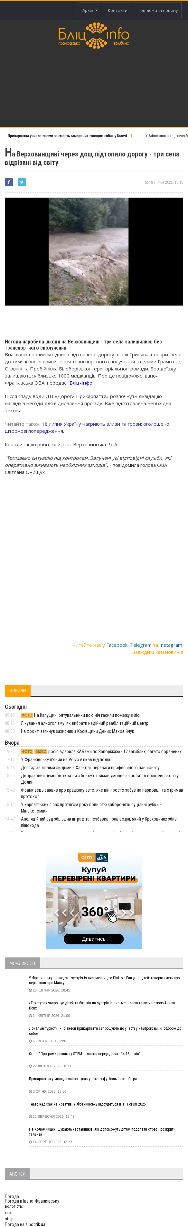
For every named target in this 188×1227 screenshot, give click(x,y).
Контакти (117, 10)
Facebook (116, 645)
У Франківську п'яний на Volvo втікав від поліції (67, 759)
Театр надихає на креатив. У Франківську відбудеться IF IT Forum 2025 (87, 1104)
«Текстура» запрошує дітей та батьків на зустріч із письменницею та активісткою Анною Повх (102, 1005)
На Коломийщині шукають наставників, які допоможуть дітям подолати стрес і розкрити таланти (102, 1132)
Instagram (170, 645)
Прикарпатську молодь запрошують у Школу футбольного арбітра (83, 1079)
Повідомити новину (157, 10)
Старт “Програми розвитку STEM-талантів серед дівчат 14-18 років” (84, 1054)
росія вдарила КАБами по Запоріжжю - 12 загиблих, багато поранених (101, 751)
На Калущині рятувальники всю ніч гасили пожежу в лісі (81, 715)
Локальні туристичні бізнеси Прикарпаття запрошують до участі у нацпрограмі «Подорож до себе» (105, 1031)
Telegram (141, 645)
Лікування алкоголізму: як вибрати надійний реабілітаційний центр (84, 723)
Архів (90, 10)
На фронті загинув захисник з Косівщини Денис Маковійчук (77, 731)
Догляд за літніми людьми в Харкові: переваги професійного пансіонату (90, 767)
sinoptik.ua (35, 1224)
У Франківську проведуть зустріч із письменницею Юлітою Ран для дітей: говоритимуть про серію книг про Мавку (104, 980)
